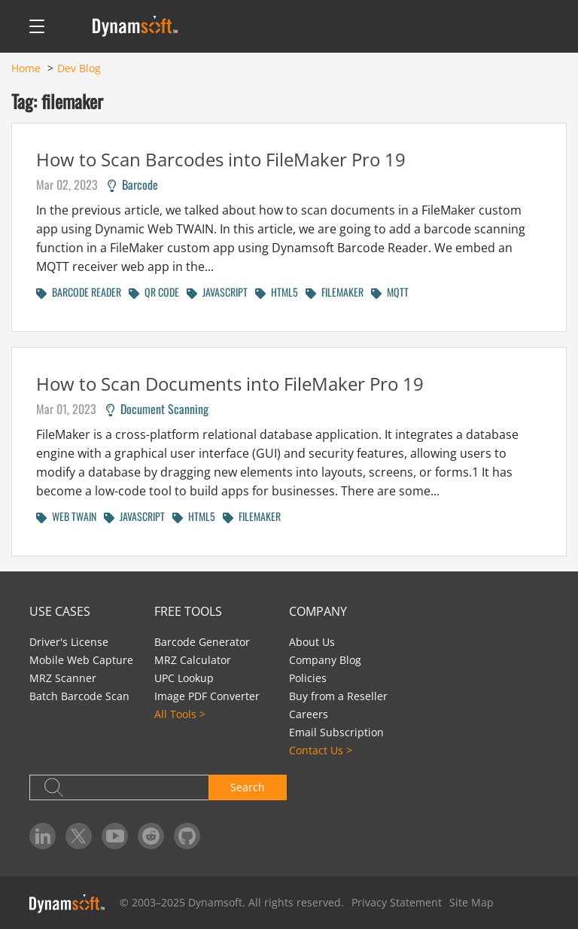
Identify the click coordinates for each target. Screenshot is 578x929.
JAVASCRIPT (217, 292)
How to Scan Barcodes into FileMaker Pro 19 (221, 159)
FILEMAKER (335, 292)
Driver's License (68, 642)
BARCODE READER (78, 292)
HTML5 (276, 292)
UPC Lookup (184, 678)
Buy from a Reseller (338, 696)
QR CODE (154, 292)
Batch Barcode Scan (79, 696)
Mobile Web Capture (81, 660)
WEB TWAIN (66, 516)
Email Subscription (336, 732)
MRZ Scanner (62, 678)
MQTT (390, 292)
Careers (308, 714)
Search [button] (247, 787)
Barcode (133, 184)
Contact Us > (320, 750)
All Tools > (179, 714)
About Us (312, 642)
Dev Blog (79, 68)
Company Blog (325, 660)
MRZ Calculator (192, 660)
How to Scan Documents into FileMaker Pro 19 (230, 383)
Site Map (471, 902)
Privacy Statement (396, 902)
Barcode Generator (202, 642)
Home (26, 68)
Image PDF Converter (207, 696)
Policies (308, 678)
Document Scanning (157, 409)
